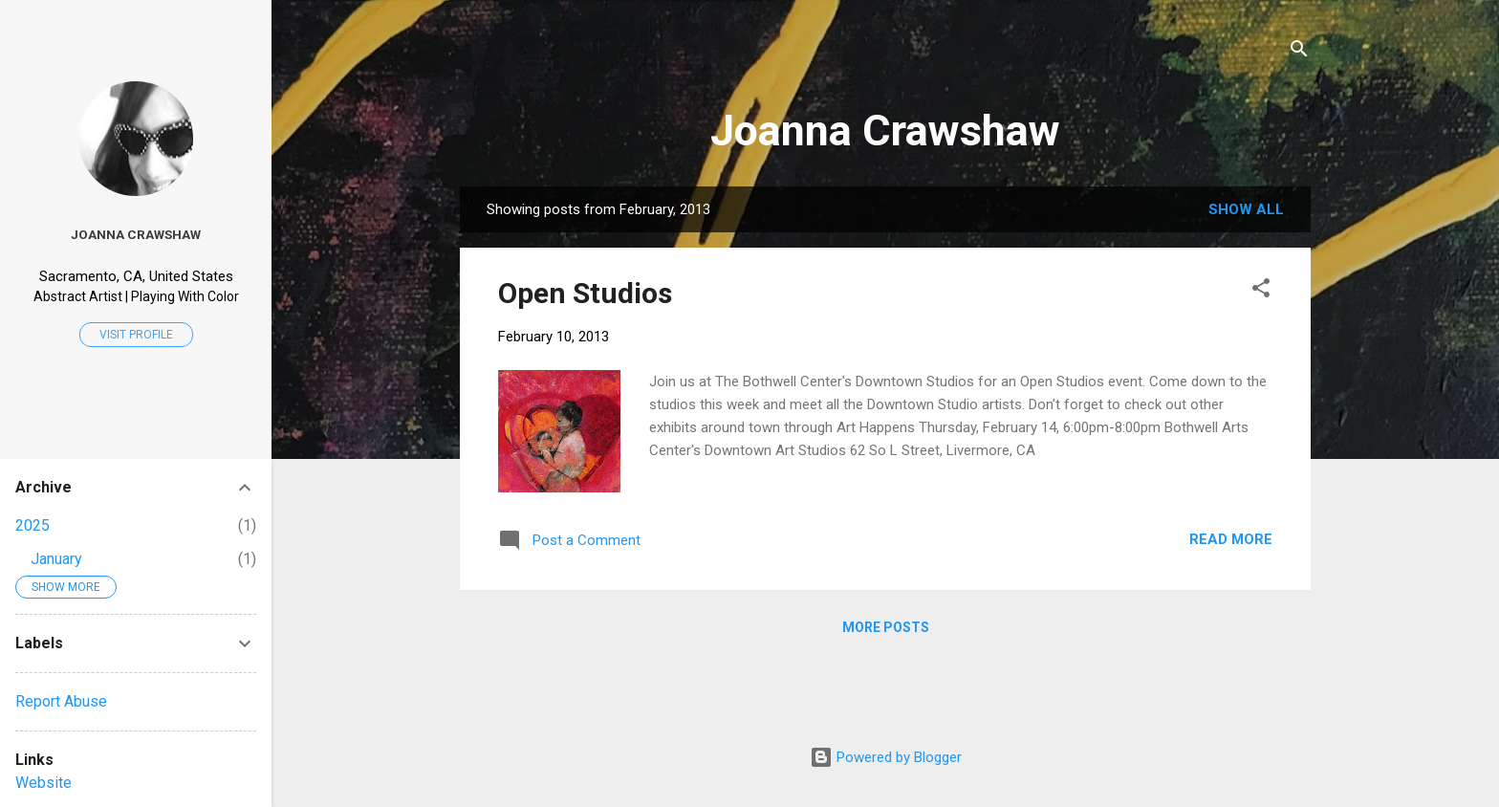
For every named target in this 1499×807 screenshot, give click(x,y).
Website (43, 783)
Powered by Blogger (886, 757)
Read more (1230, 539)
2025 (32, 525)
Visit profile (136, 334)
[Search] (1299, 52)
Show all (1246, 209)
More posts (885, 627)
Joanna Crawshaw (885, 130)
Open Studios (585, 293)
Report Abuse (61, 701)
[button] (1260, 291)
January (56, 559)
